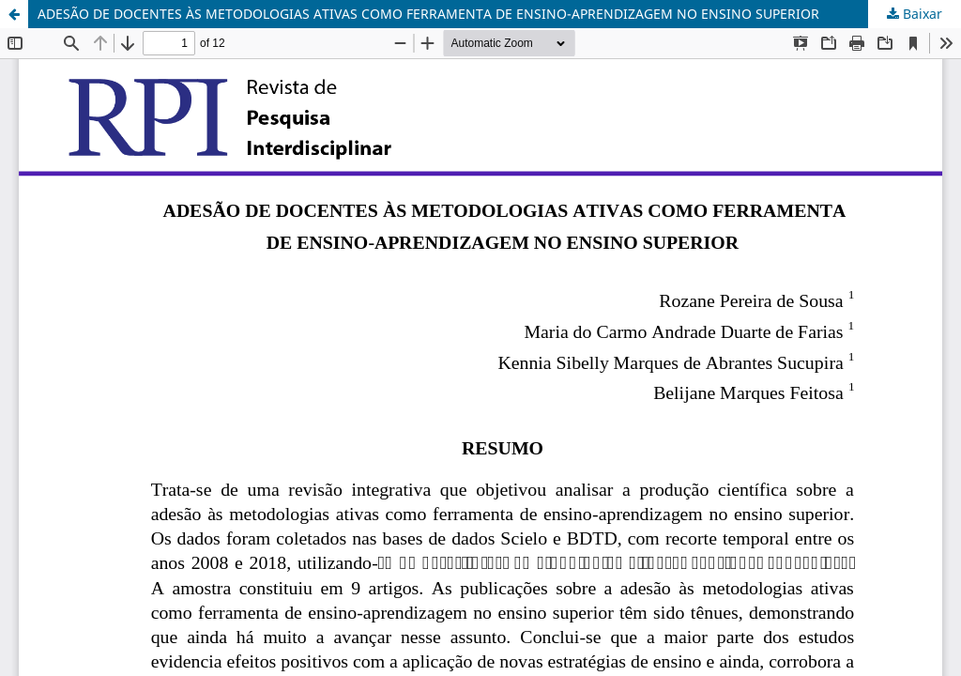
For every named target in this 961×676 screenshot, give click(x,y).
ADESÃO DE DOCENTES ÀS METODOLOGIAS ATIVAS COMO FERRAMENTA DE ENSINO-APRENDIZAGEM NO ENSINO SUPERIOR (428, 14)
